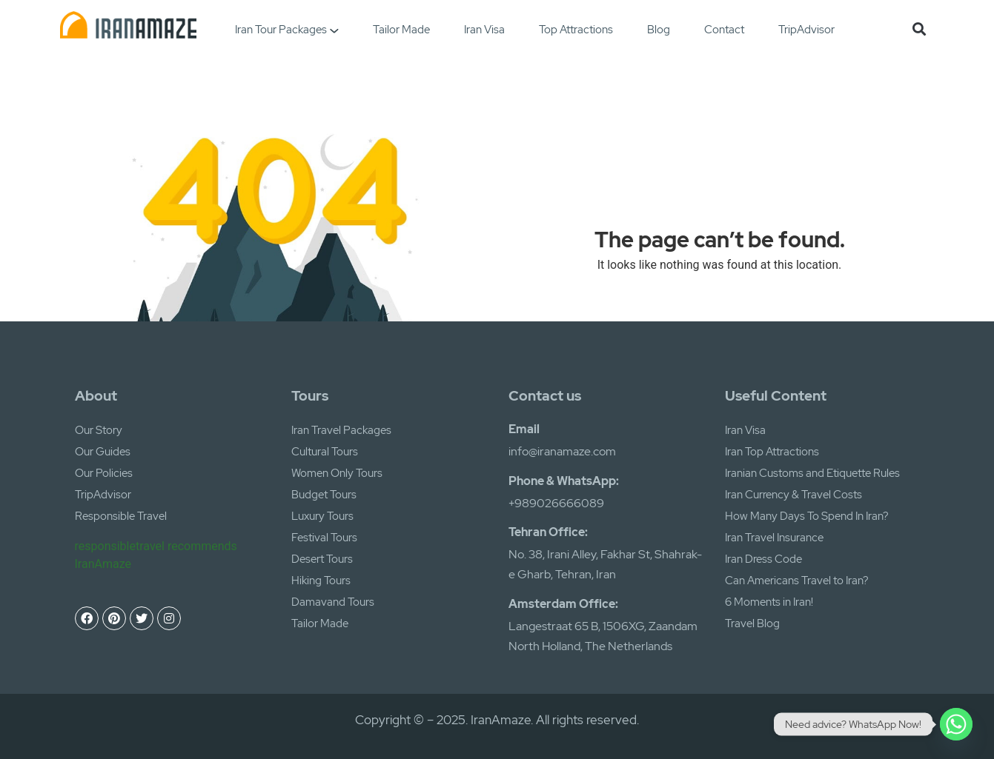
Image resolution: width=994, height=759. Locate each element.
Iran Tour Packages (286, 29)
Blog (658, 29)
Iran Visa (484, 29)
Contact (724, 29)
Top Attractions (576, 29)
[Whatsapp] (956, 724)
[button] (919, 28)
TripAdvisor (806, 29)
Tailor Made (401, 29)
